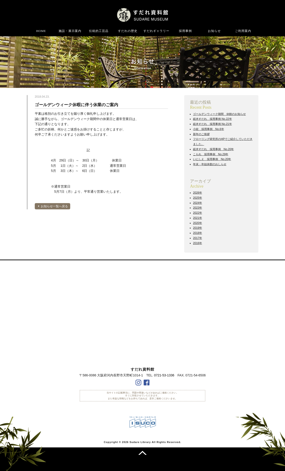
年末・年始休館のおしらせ (209, 164)
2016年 (197, 243)
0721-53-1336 (164, 375)
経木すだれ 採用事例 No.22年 (212, 119)
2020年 (197, 223)
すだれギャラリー (156, 31)
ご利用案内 (243, 31)
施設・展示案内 (70, 31)
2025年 (197, 197)
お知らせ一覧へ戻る (54, 206)
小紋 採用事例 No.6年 (208, 129)
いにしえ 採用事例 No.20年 (212, 159)
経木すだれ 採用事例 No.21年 (212, 124)
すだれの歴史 (127, 31)
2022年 (197, 212)
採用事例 (185, 31)
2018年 (197, 233)
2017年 (197, 238)
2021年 (197, 218)
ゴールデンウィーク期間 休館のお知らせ (219, 114)
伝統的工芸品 (98, 31)
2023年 (197, 207)
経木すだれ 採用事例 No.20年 (213, 149)
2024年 (197, 203)
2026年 (197, 192)
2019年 (197, 227)
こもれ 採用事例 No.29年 (210, 154)
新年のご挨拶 (201, 134)
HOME (41, 31)
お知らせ (214, 31)
